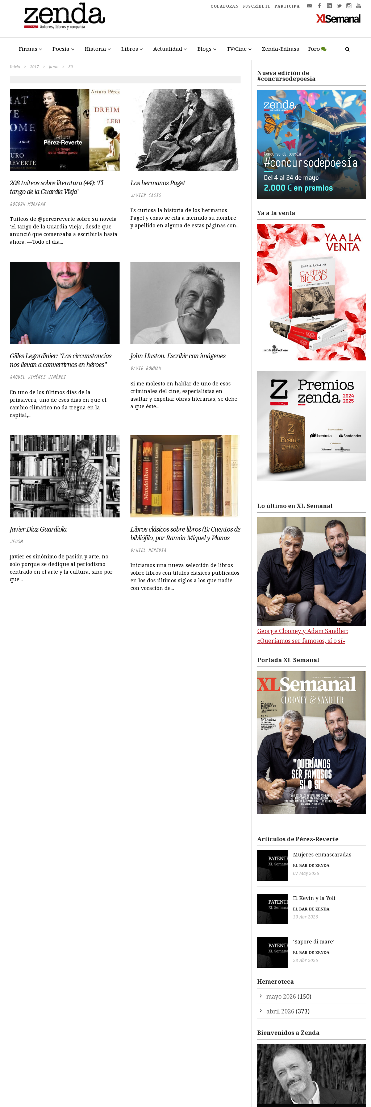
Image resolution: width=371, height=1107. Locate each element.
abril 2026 (280, 1001)
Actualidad (167, 48)
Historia (95, 48)
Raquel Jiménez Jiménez (38, 377)
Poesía (61, 48)
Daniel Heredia (148, 550)
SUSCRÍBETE (256, 6)
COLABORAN (224, 6)
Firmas (28, 48)
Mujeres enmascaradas (286, 854)
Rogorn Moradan (27, 204)
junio (53, 66)
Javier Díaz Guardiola (38, 529)
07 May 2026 (270, 873)
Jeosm (16, 541)
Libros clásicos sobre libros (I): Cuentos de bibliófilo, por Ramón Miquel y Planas (185, 533)
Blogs (204, 48)
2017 (34, 66)
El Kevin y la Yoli (278, 894)
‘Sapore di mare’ (278, 934)
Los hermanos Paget (157, 182)
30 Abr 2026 (269, 913)
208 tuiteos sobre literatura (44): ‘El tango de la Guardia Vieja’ (56, 187)
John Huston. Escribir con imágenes (177, 355)
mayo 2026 (281, 986)
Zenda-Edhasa (281, 48)
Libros (129, 48)
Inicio (15, 66)
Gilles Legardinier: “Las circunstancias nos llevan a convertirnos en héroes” (60, 360)
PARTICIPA (287, 6)
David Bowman (145, 368)
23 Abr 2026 (269, 953)
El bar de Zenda (275, 865)
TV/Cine (237, 48)
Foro (314, 48)
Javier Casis (145, 195)
